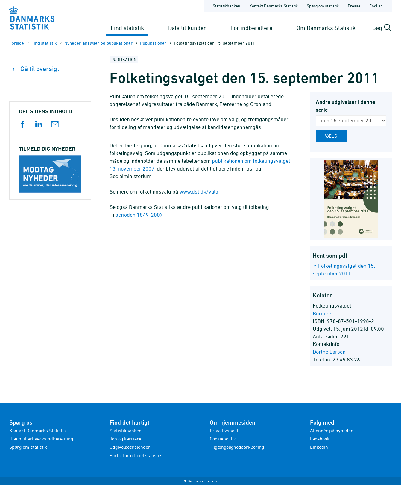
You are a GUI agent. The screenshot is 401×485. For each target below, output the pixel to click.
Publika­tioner (153, 42)
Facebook (319, 438)
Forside (16, 42)
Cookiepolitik (223, 438)
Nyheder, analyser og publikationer (98, 42)
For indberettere (251, 27)
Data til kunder (187, 27)
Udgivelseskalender (130, 447)
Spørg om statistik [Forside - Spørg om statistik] (323, 5)
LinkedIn (319, 447)
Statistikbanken (226, 5)
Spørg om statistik (28, 447)
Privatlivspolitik (226, 430)
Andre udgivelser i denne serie (345, 106)
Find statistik (127, 27)
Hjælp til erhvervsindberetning (41, 438)
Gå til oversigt (35, 68)
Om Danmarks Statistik (326, 27)
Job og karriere (125, 438)
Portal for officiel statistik (136, 455)
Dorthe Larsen (329, 352)
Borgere (322, 313)
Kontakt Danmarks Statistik (37, 430)
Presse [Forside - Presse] (354, 5)
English (376, 5)
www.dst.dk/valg (198, 191)
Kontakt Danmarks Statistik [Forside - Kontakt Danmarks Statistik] (273, 5)
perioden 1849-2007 (139, 215)
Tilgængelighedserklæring (237, 447)
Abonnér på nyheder (331, 430)
